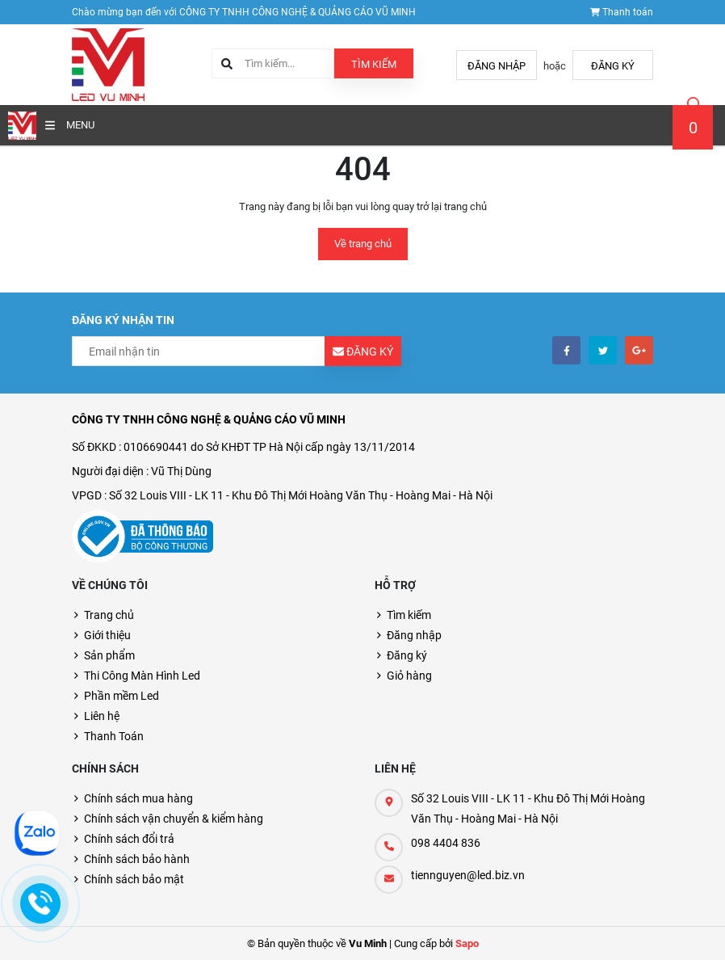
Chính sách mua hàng (138, 798)
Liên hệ (101, 715)
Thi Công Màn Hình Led (142, 675)
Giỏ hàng (409, 675)
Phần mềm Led (121, 695)
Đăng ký (613, 66)
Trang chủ (109, 614)
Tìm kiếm (373, 64)
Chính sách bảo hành (137, 859)
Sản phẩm (109, 655)
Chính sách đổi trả (129, 838)
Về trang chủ (363, 244)
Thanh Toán (114, 736)
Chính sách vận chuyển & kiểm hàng (173, 818)
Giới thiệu (107, 635)
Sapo (467, 943)
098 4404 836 (445, 842)
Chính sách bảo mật (134, 879)
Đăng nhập (496, 66)
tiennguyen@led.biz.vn (468, 875)
